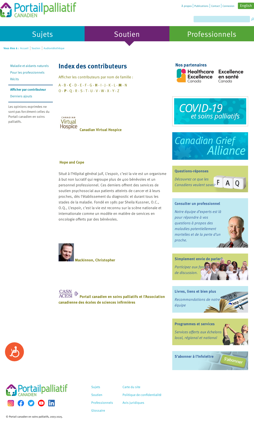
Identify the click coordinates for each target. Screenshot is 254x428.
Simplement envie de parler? (199, 259)
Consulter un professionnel (197, 203)
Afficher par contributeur (28, 89)
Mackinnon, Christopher (95, 260)
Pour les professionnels (27, 72)
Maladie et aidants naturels (29, 65)
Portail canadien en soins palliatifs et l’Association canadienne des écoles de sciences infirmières (112, 299)
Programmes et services (195, 324)
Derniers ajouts (21, 96)
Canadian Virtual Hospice (101, 129)
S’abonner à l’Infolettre (194, 356)
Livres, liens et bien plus (195, 291)
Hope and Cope (71, 162)
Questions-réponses (192, 171)
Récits (14, 78)
